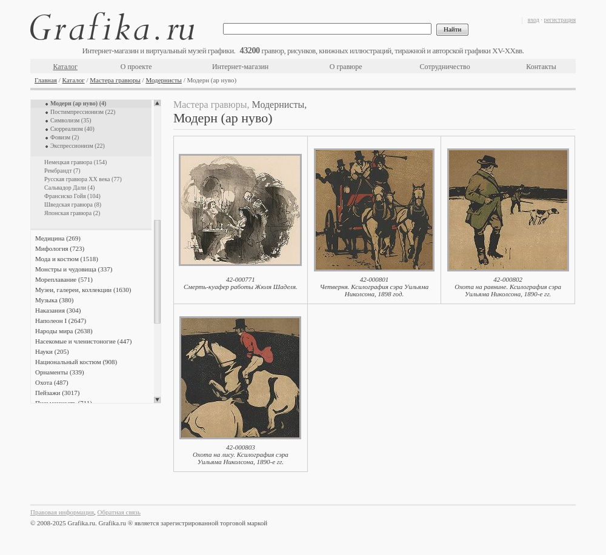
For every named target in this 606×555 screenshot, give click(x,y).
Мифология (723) (59, 248)
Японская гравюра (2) (72, 213)
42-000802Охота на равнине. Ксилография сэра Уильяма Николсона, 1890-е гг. (507, 286)
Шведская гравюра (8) (72, 204)
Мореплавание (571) (64, 279)
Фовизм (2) (64, 137)
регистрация (560, 19)
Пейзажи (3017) (57, 392)
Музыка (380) (54, 300)
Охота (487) (51, 382)
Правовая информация (62, 512)
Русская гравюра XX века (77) (83, 179)
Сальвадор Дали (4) (69, 187)
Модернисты (163, 80)
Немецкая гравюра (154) (75, 162)
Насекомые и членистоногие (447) (83, 341)
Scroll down (157, 400)
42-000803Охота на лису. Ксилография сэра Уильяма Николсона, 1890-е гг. (240, 454)
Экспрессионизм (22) (77, 145)
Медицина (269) (58, 238)
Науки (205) (52, 351)
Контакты (541, 66)
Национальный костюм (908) (76, 361)
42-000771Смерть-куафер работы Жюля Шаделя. (241, 283)
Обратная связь (119, 512)
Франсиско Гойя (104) (72, 196)
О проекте (136, 66)
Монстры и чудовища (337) (73, 269)
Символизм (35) (71, 120)
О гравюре (346, 66)
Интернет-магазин (240, 66)
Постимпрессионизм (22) (82, 111)
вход (533, 19)
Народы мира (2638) (64, 330)
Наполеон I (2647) (60, 320)
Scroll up (157, 103)
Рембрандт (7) (62, 170)
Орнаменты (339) (59, 372)
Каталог (65, 66)
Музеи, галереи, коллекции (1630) (83, 289)
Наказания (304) (58, 310)
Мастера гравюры (115, 80)
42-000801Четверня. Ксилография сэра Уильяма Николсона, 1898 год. (374, 286)
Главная (46, 80)
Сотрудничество (445, 66)
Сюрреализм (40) (72, 128)
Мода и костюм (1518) (66, 258)
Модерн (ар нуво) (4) (78, 103)
